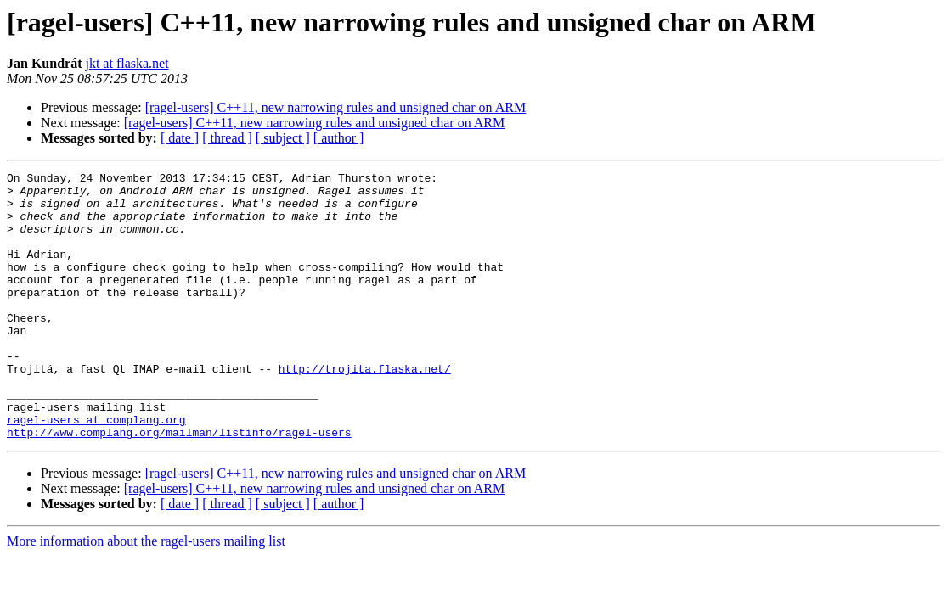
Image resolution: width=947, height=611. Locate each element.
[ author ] (338, 138)
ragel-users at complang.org (96, 470)
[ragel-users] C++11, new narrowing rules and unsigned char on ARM (335, 107)
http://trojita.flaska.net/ (365, 409)
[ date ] (180, 138)
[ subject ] (283, 138)
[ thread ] (227, 138)
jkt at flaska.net (126, 63)
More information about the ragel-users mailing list (146, 594)
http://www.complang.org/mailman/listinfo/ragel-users (179, 485)
